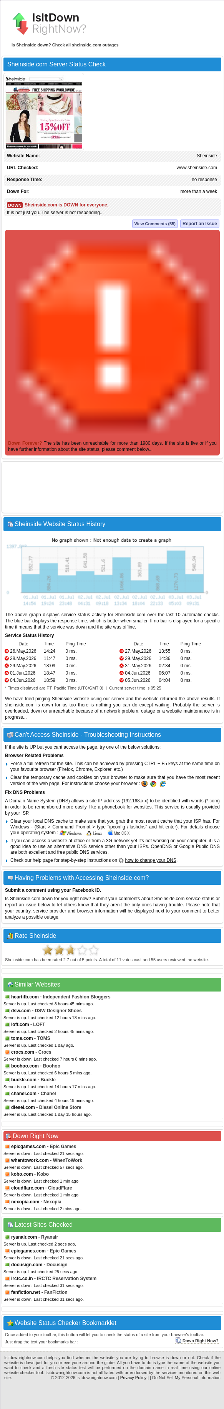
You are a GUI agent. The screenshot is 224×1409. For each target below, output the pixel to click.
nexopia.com (25, 1201)
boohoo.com (25, 1066)
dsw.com (21, 1010)
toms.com (22, 1038)
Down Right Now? (197, 1340)
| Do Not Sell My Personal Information (185, 1377)
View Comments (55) (155, 223)
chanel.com (24, 1093)
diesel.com (23, 1107)
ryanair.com (24, 1237)
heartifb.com (25, 997)
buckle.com (24, 1079)
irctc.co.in (22, 1278)
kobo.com (22, 1174)
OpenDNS (161, 846)
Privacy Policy (133, 1377)
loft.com (20, 1024)
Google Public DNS (199, 846)
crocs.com (22, 1052)
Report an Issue (200, 223)
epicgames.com (28, 1146)
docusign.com (26, 1264)
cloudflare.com (27, 1188)
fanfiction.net (25, 1292)
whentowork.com (30, 1160)
